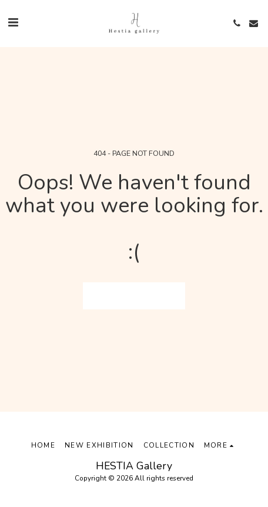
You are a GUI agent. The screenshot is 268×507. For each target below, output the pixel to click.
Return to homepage (134, 296)
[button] (13, 23)
